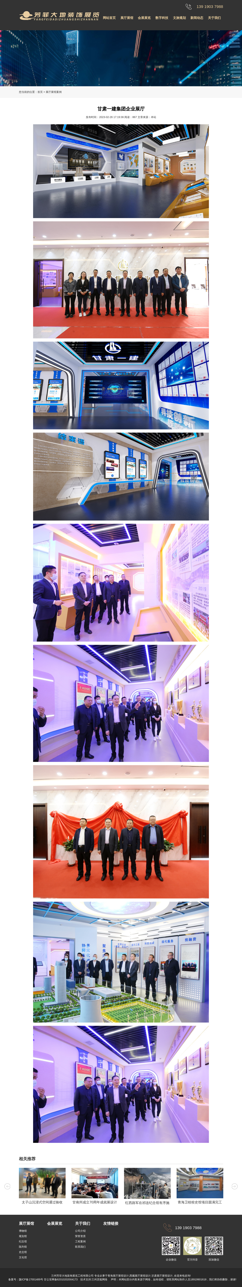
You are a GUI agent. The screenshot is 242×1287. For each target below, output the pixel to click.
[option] (42, 1187)
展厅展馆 (126, 18)
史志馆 (23, 1252)
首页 (40, 91)
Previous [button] (7, 1186)
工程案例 (80, 1241)
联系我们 (80, 1246)
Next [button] (235, 1186)
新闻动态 (196, 18)
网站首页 (109, 18)
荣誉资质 (80, 1236)
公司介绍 (80, 1230)
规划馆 (23, 1236)
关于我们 (214, 18)
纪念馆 (23, 1241)
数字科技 (161, 18)
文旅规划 (179, 18)
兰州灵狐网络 (100, 1279)
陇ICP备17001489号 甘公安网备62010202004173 (48, 1279)
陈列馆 (23, 1246)
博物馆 (23, 1230)
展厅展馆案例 (54, 91)
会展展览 (144, 18)
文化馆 (23, 1257)
